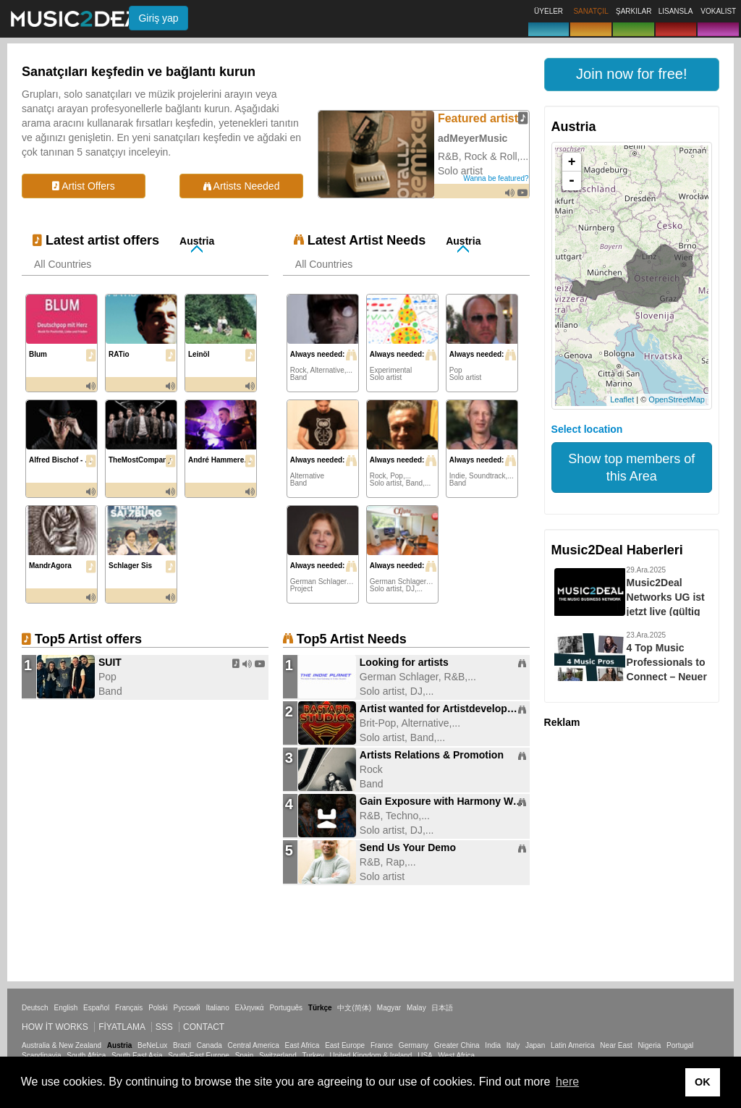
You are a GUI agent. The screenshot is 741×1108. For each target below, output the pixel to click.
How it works (55, 1027)
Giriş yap (158, 18)
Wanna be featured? (495, 178)
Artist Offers (83, 186)
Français (129, 1008)
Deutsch (35, 1008)
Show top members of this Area (631, 467)
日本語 (442, 1008)
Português (285, 1008)
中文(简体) (354, 1008)
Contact (203, 1027)
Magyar (389, 1008)
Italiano (217, 1008)
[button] (631, 74)
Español (96, 1008)
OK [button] (703, 1082)
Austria (196, 241)
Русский (187, 1008)
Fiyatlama (121, 1027)
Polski (158, 1008)
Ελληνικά (249, 1008)
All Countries (62, 264)
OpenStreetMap (676, 399)
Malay (416, 1008)
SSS (164, 1027)
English (65, 1008)
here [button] (567, 1081)
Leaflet (622, 399)
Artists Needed (241, 186)
